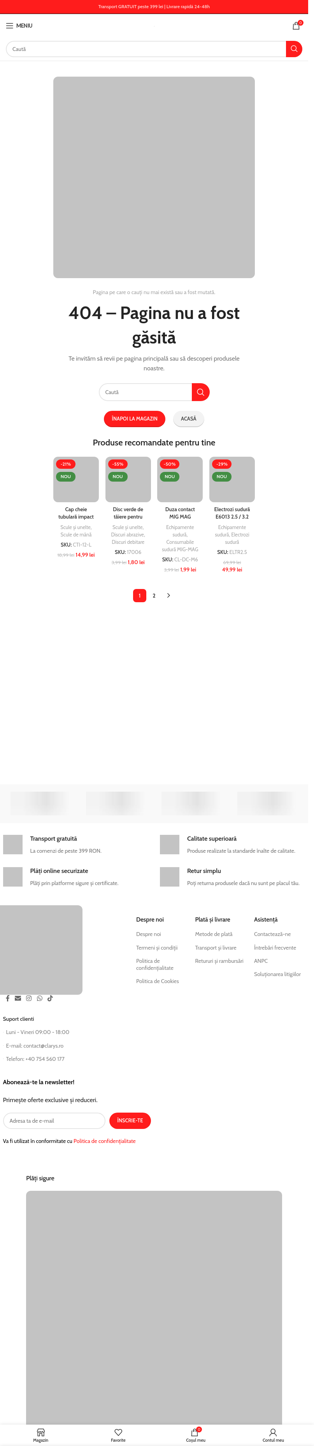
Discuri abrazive (127, 533)
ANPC (261, 960)
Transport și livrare (215, 947)
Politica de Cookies (157, 981)
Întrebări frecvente (275, 947)
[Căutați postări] (154, 49)
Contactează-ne (272, 934)
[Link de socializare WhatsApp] (39, 998)
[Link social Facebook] (7, 998)
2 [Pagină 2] (154, 601)
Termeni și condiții (156, 947)
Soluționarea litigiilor (277, 974)
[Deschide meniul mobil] (19, 25)
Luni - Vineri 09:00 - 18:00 (36, 1032)
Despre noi (148, 934)
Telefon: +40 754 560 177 (34, 1058)
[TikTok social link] (50, 998)
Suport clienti (18, 1018)
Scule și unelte (75, 526)
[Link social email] (18, 998)
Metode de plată (213, 934)
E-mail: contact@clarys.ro (33, 1045)
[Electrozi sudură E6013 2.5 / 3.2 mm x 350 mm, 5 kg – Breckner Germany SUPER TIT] (233, 479)
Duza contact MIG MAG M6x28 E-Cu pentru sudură (180, 520)
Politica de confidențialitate (155, 964)
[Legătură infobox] (75, 845)
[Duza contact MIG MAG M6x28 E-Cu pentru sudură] (180, 479)
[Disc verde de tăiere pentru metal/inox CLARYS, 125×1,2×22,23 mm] (127, 479)
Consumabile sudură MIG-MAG (180, 547)
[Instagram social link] (29, 998)
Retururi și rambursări (219, 960)
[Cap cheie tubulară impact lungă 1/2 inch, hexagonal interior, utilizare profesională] (75, 479)
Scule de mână (76, 533)
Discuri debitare (128, 540)
